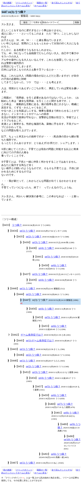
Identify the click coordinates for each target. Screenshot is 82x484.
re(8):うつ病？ (71, 412)
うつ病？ (17, 225)
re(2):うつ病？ (34, 236)
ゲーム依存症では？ (32, 334)
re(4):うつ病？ (46, 248)
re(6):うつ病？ (59, 265)
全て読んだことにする (62, 3)
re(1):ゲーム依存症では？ (40, 340)
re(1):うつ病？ (27, 230)
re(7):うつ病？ (65, 404)
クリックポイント (24, 3)
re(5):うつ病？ (52, 256)
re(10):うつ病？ (72, 439)
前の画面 (7, 3)
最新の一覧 (42, 3)
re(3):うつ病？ (40, 242)
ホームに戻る (40, 6)
